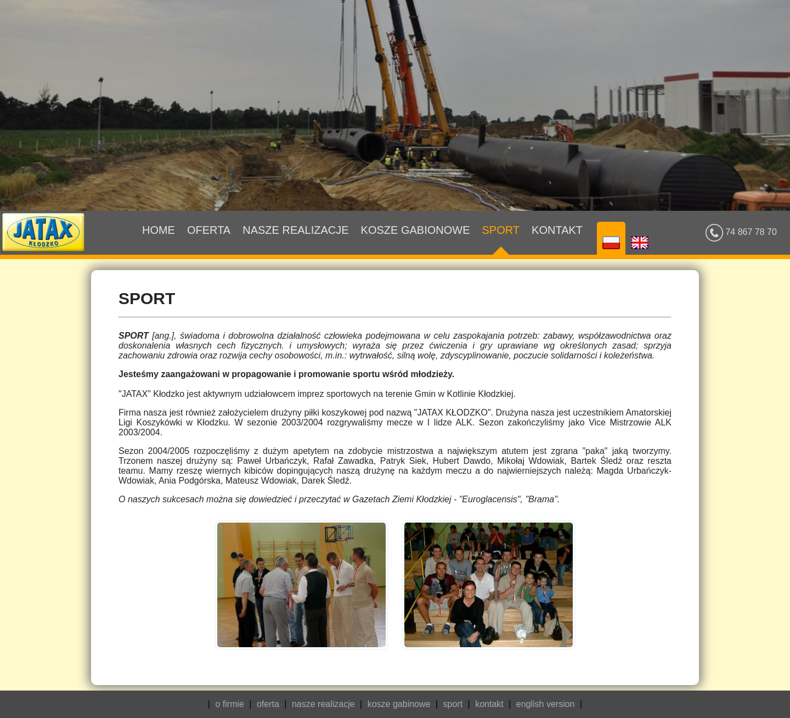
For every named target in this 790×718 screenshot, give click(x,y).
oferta (268, 704)
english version (545, 704)
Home (158, 239)
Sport (501, 239)
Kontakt (557, 239)
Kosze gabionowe (415, 239)
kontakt (489, 704)
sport (453, 704)
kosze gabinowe (399, 704)
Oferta (208, 239)
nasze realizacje (323, 704)
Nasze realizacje (295, 239)
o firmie (229, 704)
